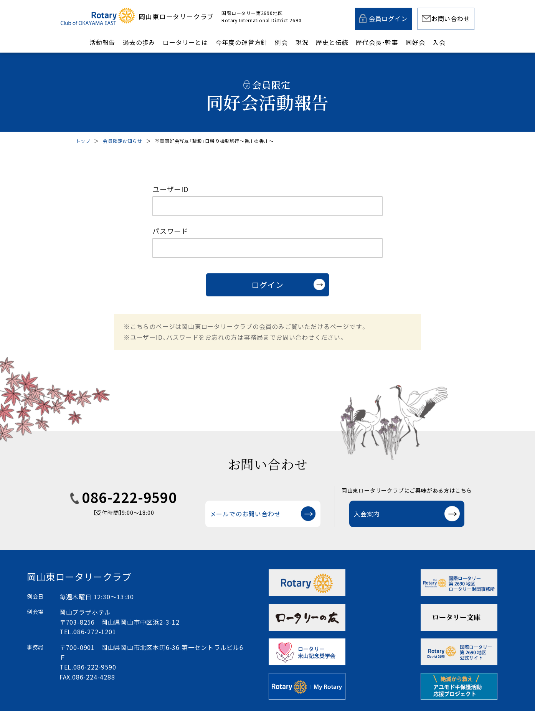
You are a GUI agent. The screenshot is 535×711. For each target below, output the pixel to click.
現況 (302, 42)
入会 (439, 42)
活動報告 (102, 42)
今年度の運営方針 (241, 42)
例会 (281, 42)
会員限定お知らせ (122, 140)
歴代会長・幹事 (377, 42)
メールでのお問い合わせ (245, 513)
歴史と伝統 (332, 42)
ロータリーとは (185, 42)
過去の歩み (139, 42)
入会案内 (367, 513)
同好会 (415, 42)
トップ (83, 140)
